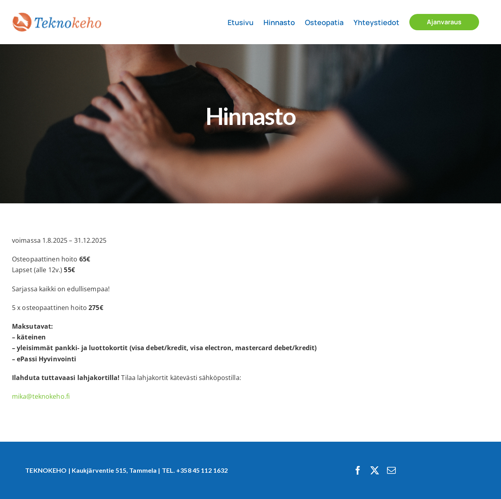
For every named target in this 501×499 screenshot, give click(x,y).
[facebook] (358, 470)
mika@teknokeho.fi (41, 396)
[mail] (391, 470)
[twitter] (374, 470)
